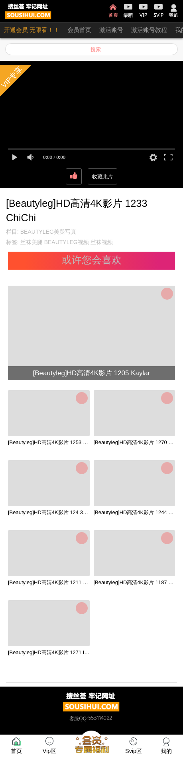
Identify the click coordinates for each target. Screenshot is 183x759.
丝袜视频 (102, 242)
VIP (143, 11)
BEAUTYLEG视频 (66, 242)
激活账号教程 (149, 29)
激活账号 (111, 29)
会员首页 (79, 29)
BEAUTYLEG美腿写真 (48, 231)
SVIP (158, 11)
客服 (74, 718)
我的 (174, 11)
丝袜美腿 (31, 242)
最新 (128, 11)
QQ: (96, 718)
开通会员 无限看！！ (31, 29)
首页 (113, 11)
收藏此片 (102, 177)
